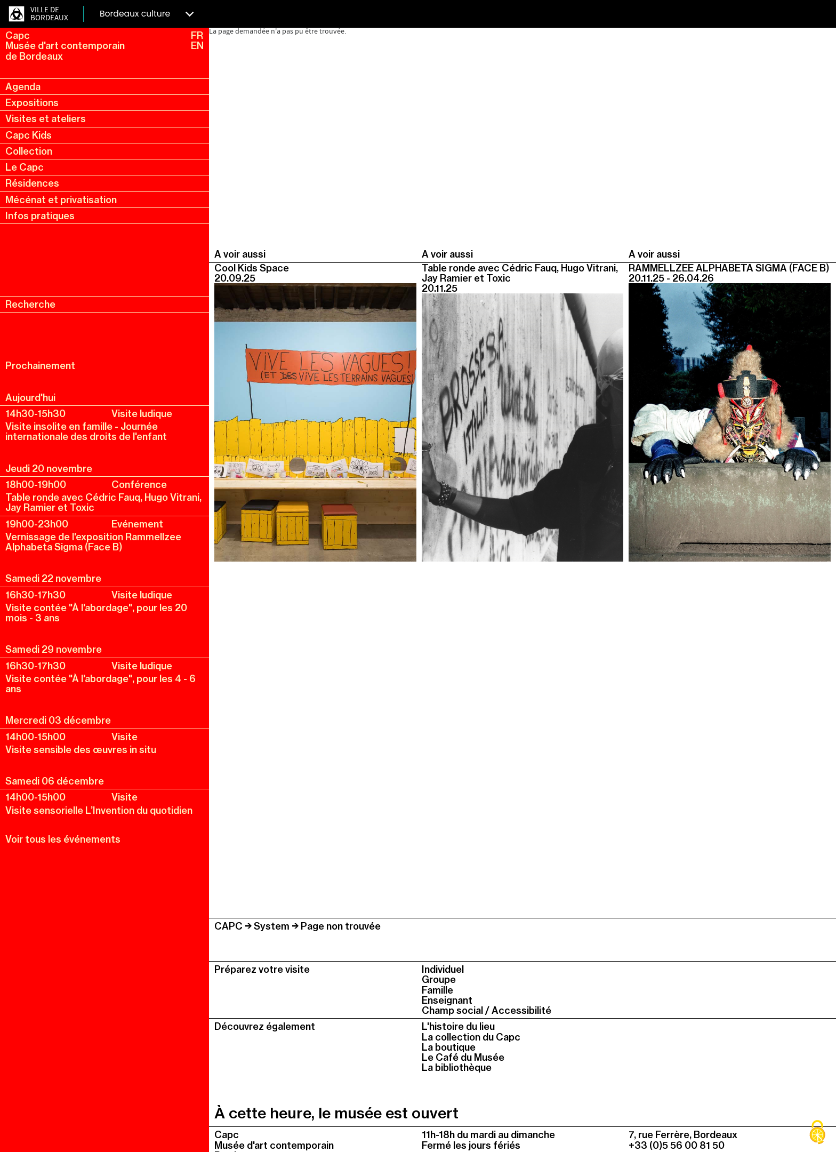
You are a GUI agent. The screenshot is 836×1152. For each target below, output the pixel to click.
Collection (28, 151)
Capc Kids (28, 135)
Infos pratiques (40, 215)
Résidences (32, 183)
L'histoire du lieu (458, 1026)
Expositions (32, 102)
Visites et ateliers (45, 118)
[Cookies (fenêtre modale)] (817, 1133)
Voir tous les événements (62, 839)
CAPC (228, 926)
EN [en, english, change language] (197, 45)
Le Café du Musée (463, 1057)
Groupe (439, 979)
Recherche (30, 304)
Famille (437, 990)
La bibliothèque (457, 1067)
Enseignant (447, 1000)
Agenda (23, 86)
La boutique (449, 1047)
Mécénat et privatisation (61, 199)
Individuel (443, 969)
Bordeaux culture (147, 13)
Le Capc (24, 167)
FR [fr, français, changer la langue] (197, 35)
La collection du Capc (471, 1037)
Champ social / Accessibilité (486, 1010)
